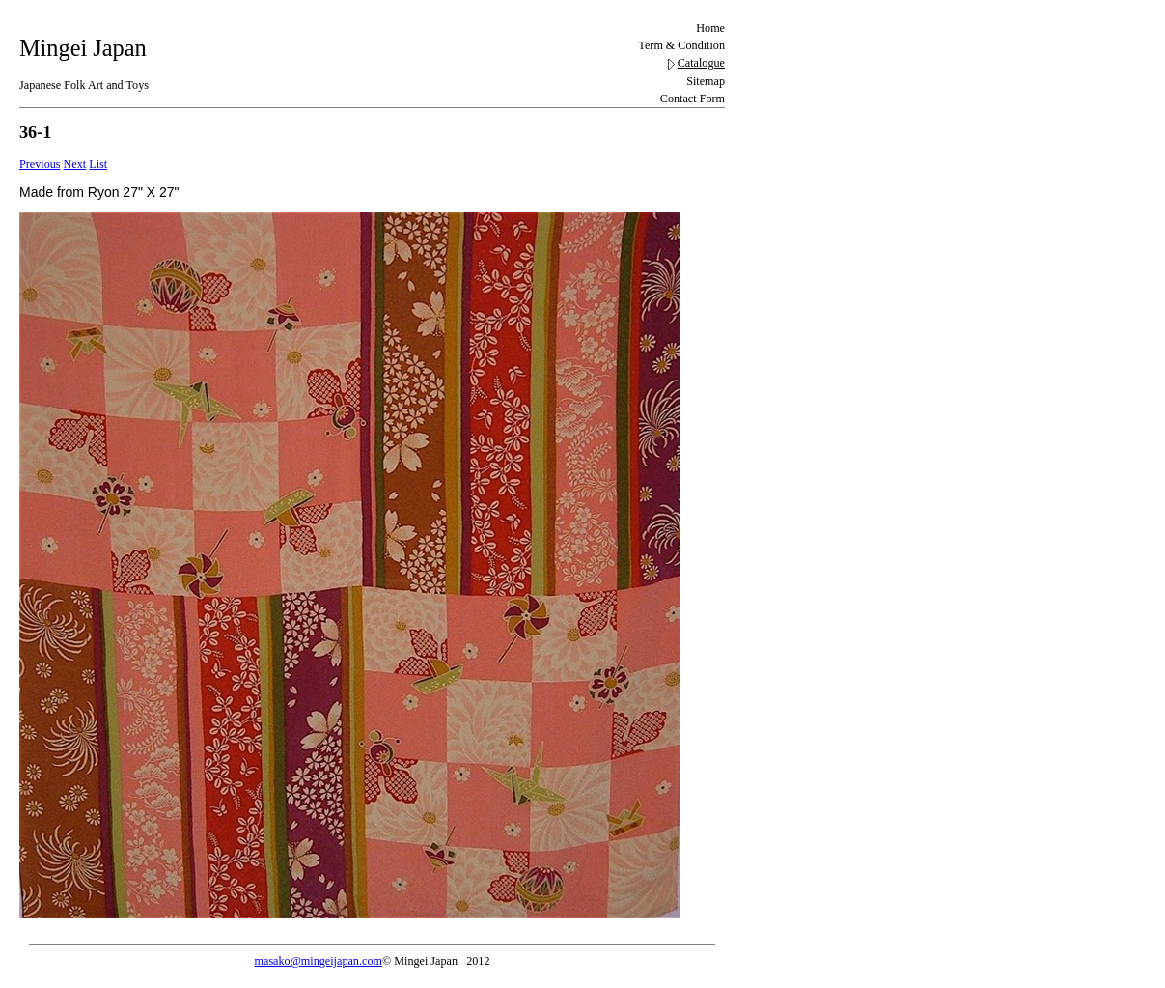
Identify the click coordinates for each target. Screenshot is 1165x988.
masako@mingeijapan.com (318, 961)
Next (75, 164)
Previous (40, 164)
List (98, 164)
